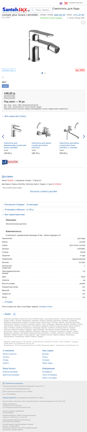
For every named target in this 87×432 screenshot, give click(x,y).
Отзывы (6, 360)
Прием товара (47, 363)
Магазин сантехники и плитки (15, 12)
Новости (6, 363)
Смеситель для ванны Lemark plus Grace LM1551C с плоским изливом (69, 146)
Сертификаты (47, 372)
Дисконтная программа (11, 375)
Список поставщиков (49, 375)
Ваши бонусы (9, 368)
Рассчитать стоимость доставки (43, 191)
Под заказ (9, 97)
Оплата (45, 357)
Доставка (45, 354)
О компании (8, 351)
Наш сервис (48, 351)
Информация (48, 368)
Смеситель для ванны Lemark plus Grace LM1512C (41, 145)
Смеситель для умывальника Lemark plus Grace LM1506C (15, 145)
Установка (46, 360)
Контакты (6, 357)
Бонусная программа (10, 372)
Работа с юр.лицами (49, 378)
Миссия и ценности (10, 354)
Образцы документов (10, 397)
